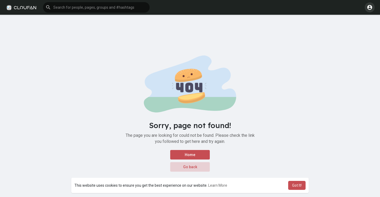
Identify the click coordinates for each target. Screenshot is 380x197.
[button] (96, 7)
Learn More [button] (217, 185)
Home (190, 155)
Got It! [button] (297, 185)
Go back (190, 167)
